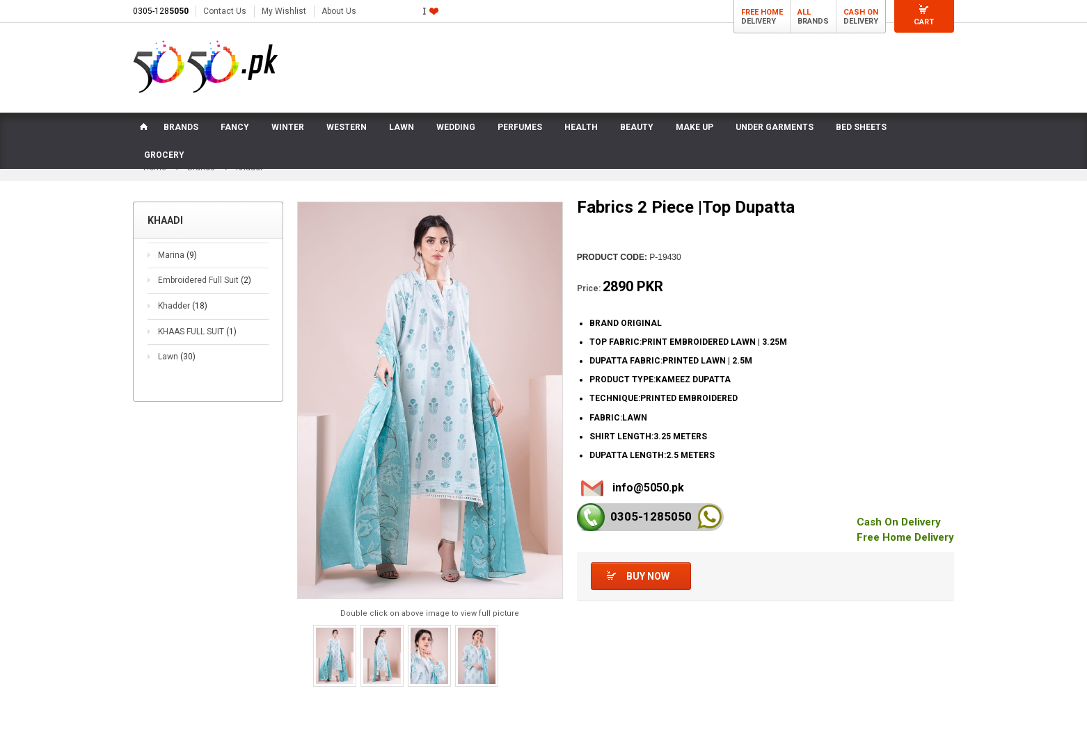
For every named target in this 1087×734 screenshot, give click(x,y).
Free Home (762, 12)
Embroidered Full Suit (204, 280)
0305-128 (161, 11)
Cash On (860, 12)
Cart (924, 21)
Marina (177, 255)
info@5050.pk (648, 487)
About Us (339, 11)
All (804, 12)
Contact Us (224, 11)
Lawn (177, 356)
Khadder (182, 306)
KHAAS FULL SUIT (197, 331)
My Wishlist (284, 11)
